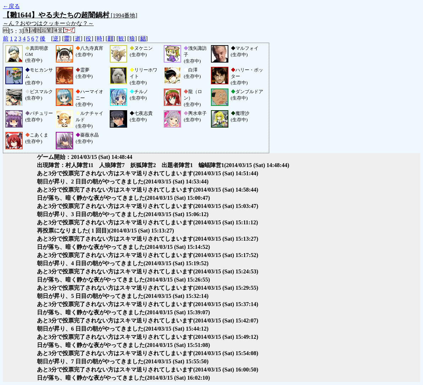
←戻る (11, 6)
